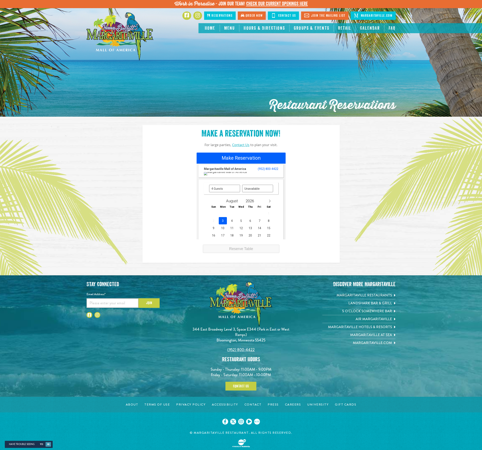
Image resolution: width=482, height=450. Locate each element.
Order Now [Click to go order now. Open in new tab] (252, 15)
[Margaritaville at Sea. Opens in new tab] (359, 335)
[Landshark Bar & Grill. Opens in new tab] (359, 303)
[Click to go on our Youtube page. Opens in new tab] (249, 422)
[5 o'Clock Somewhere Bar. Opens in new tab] (359, 311)
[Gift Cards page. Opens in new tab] (345, 404)
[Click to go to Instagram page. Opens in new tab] (197, 15)
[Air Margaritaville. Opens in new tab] (359, 319)
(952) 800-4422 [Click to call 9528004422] (241, 350)
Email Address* (96, 294)
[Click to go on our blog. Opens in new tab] (257, 422)
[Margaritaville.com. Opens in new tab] (359, 343)
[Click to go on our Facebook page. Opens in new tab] (225, 422)
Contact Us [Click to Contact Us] (283, 15)
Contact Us (240, 145)
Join (149, 303)
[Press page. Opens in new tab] (273, 404)
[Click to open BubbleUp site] (241, 443)
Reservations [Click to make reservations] (219, 15)
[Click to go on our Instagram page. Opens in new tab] (241, 422)
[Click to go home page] (119, 36)
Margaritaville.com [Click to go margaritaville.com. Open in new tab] (373, 15)
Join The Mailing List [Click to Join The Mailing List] (324, 15)
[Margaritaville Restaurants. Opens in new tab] (359, 295)
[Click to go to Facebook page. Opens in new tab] (186, 15)
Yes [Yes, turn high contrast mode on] (41, 444)
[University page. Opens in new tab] (318, 404)
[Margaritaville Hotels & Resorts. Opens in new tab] (359, 327)
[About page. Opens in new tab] (132, 404)
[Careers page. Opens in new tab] (293, 404)
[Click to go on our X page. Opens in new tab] (233, 422)
